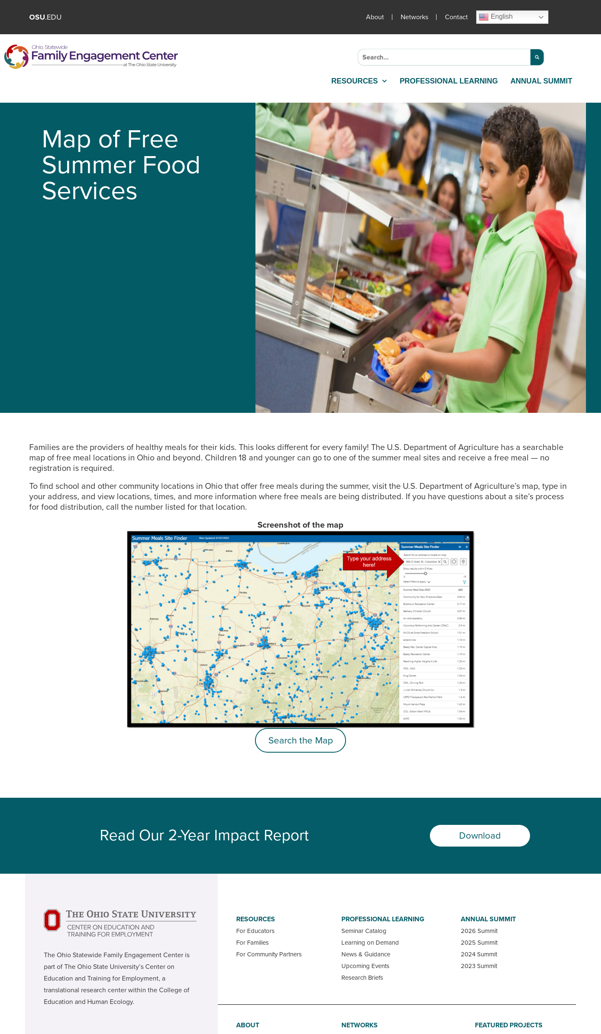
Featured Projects (509, 1025)
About (375, 17)
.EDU (45, 17)
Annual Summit (541, 81)
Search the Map (300, 740)
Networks (414, 17)
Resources (359, 81)
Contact (456, 17)
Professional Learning (449, 81)
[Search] (537, 57)
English (496, 17)
